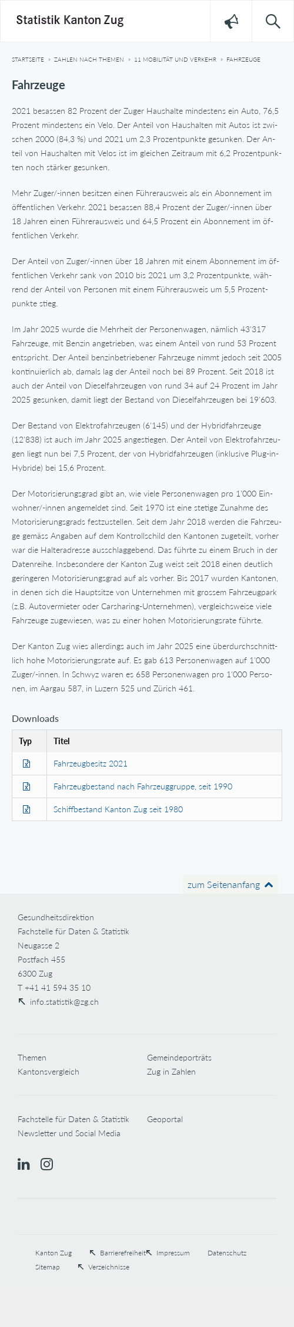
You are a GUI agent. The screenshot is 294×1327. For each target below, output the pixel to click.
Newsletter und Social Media (69, 1133)
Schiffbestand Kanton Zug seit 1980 (118, 809)
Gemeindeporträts (179, 1057)
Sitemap (47, 1266)
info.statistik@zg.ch (64, 1002)
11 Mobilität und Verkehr (175, 59)
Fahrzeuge (243, 59)
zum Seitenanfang (224, 884)
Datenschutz (227, 1252)
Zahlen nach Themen (89, 59)
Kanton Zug (53, 1252)
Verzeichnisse (108, 1266)
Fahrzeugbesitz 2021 (91, 763)
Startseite (28, 59)
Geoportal (165, 1119)
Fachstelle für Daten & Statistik (73, 1119)
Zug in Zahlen (171, 1071)
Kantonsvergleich (48, 1071)
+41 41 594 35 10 (58, 987)
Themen (32, 1057)
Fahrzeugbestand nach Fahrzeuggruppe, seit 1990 (143, 786)
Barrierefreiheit (123, 1252)
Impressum (173, 1252)
